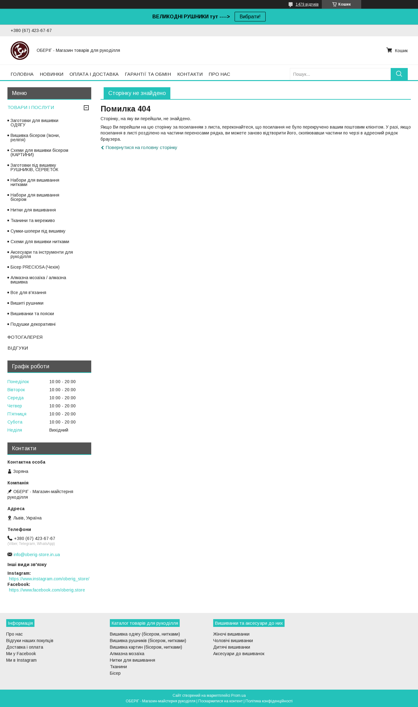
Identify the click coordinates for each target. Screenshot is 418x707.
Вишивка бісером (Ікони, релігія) (35, 137)
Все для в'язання (28, 292)
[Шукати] (399, 74)
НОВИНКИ (51, 74)
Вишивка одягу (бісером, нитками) (145, 634)
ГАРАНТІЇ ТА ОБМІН (148, 74)
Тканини (118, 666)
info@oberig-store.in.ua (37, 554)
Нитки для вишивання (33, 209)
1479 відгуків (307, 4)
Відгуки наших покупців (29, 640)
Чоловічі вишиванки (233, 640)
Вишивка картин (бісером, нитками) (146, 647)
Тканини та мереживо (33, 220)
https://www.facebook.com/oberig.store (47, 589)
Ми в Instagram (21, 660)
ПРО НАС (219, 74)
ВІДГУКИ (17, 348)
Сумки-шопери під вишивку (38, 231)
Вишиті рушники (27, 303)
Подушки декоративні (33, 324)
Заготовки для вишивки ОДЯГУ (34, 122)
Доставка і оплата (24, 647)
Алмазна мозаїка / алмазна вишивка (38, 279)
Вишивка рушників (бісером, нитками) (148, 640)
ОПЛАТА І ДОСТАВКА (94, 74)
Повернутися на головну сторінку (142, 147)
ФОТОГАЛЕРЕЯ (25, 337)
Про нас (14, 634)
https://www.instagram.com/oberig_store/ (49, 578)
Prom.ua (238, 695)
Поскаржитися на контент (220, 701)
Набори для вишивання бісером (35, 197)
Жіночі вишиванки (231, 634)
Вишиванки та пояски (32, 313)
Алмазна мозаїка (127, 653)
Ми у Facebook (21, 653)
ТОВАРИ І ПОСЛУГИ (30, 107)
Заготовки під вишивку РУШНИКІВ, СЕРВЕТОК (34, 167)
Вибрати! (250, 16)
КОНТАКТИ (190, 74)
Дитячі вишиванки (231, 647)
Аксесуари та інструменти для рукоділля (42, 254)
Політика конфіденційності (269, 701)
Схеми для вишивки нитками (40, 241)
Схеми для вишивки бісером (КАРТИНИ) (39, 152)
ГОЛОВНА (22, 74)
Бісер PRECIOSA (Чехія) (35, 267)
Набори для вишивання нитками (35, 182)
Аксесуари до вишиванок (238, 653)
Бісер (115, 673)
